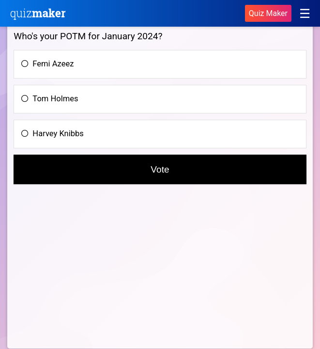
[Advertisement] (95, 274)
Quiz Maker (268, 13)
